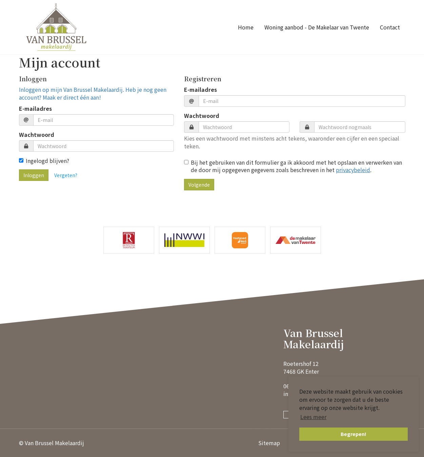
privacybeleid (353, 170)
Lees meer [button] (313, 417)
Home (246, 27)
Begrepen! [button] (353, 433)
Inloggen (33, 175)
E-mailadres (35, 108)
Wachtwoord (36, 135)
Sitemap (269, 443)
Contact (390, 27)
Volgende (199, 184)
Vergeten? (65, 175)
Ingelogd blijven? (44, 161)
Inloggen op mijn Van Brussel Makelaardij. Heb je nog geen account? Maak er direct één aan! (92, 93)
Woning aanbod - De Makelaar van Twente (316, 27)
